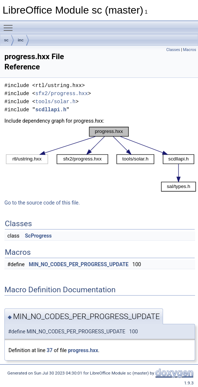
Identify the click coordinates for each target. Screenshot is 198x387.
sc (6, 40)
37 (50, 350)
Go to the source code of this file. (42, 203)
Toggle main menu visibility (10, 24)
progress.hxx (83, 350)
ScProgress (38, 236)
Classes (173, 49)
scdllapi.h (50, 109)
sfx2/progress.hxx (61, 93)
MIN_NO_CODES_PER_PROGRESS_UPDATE (78, 264)
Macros (189, 49)
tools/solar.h (55, 101)
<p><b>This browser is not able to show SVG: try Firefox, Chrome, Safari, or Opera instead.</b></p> (101, 159)
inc (21, 40)
